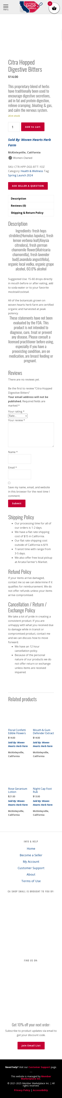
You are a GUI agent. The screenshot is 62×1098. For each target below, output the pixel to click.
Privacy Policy (22, 1090)
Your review (16, 420)
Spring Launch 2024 (20, 175)
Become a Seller (31, 855)
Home (31, 848)
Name (13, 452)
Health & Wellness (32, 171)
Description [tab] (18, 198)
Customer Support (31, 868)
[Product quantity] (14, 127)
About (31, 874)
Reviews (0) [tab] (18, 205)
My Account (31, 862)
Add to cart (33, 126)
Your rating (16, 411)
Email (12, 467)
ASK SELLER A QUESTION (28, 185)
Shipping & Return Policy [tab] (27, 213)
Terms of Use (31, 881)
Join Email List (31, 1045)
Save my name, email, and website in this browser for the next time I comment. (29, 491)
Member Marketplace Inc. (36, 1077)
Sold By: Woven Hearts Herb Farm (29, 142)
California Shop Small (31, 7)
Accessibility (40, 1090)
